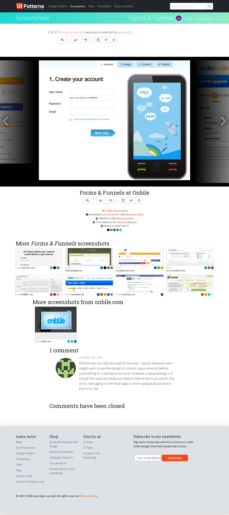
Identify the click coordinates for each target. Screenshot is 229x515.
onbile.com (111, 210)
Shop (19, 470)
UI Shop (88, 442)
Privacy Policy (88, 495)
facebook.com (128, 294)
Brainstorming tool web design (63, 444)
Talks (91, 6)
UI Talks (88, 447)
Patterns (58, 6)
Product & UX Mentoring (91, 455)
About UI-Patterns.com (30, 481)
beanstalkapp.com (74, 270)
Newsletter (104, 6)
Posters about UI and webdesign (62, 471)
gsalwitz (125, 32)
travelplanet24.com (125, 270)
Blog (19, 442)
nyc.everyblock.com (175, 270)
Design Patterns (25, 453)
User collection (198, 18)
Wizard (121, 222)
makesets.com (28, 267)
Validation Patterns (61, 457)
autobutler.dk (77, 294)
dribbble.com (27, 294)
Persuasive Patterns (61, 451)
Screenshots (78, 6)
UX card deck (57, 463)
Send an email (24, 475)
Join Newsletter (25, 447)
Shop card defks (123, 6)
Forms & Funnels (151, 17)
